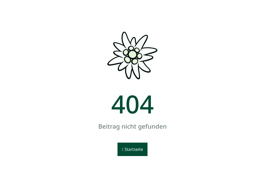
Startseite (132, 149)
